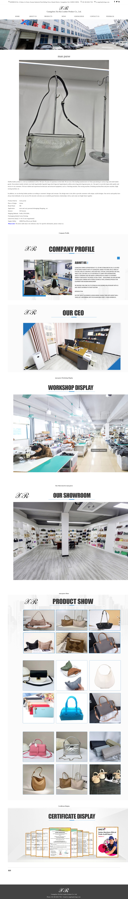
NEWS (64, 16)
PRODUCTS (48, 16)
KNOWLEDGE (79, 16)
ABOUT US (33, 16)
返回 (9, 870)
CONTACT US (94, 16)
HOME (17, 16)
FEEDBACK (110, 16)
